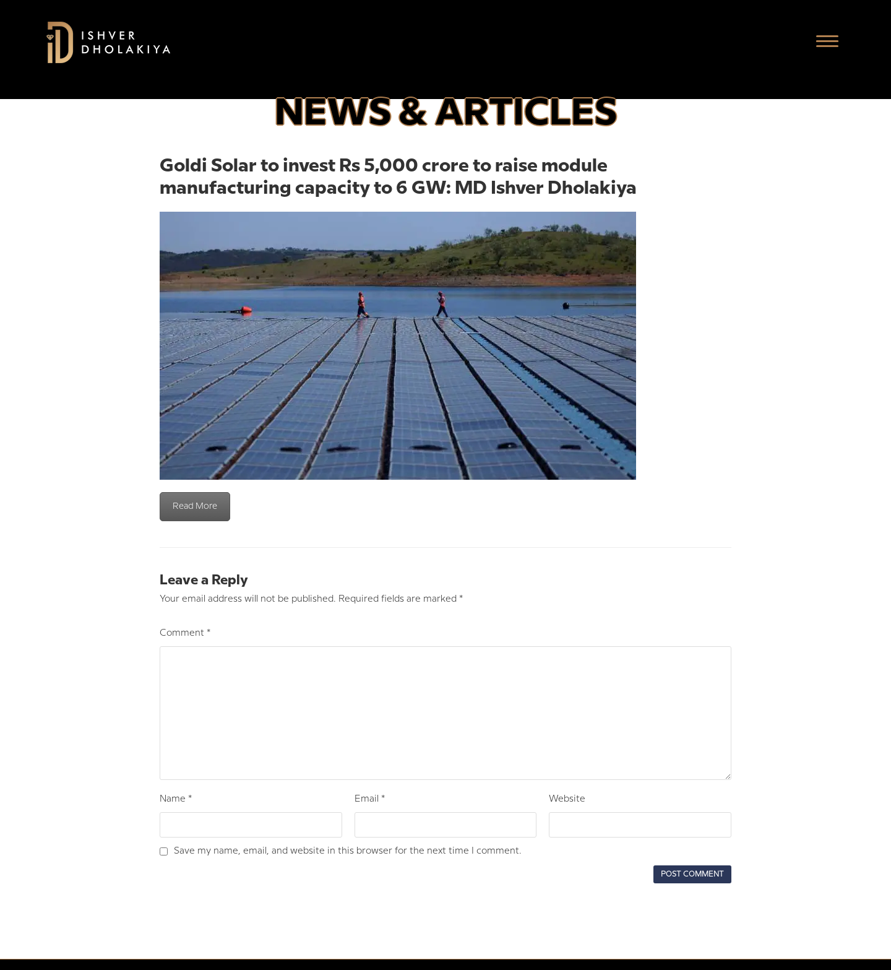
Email (370, 799)
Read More (195, 506)
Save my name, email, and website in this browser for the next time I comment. (348, 851)
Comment (185, 633)
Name (176, 799)
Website (567, 799)
